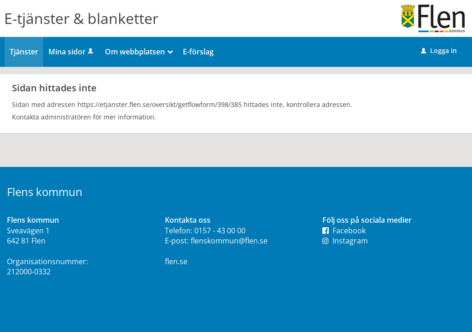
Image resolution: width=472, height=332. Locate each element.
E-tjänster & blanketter (81, 18)
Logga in (439, 50)
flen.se (176, 261)
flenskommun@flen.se (229, 241)
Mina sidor (71, 52)
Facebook (344, 230)
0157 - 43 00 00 (219, 230)
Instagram (345, 241)
